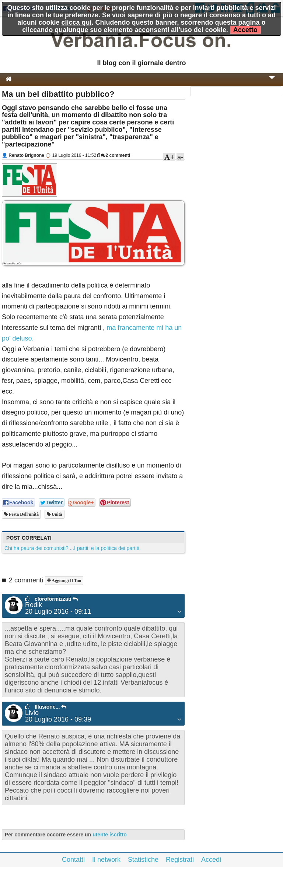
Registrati (180, 859)
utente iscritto (109, 835)
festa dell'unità (23, 514)
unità (56, 514)
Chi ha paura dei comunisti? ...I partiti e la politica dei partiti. (72, 548)
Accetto (245, 30)
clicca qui (76, 22)
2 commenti (115, 155)
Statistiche (143, 859)
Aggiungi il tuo (65, 580)
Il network (106, 859)
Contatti (73, 859)
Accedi (211, 859)
